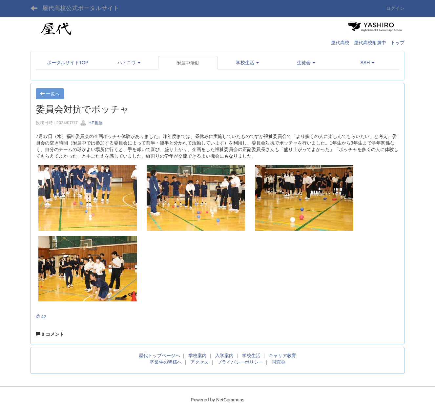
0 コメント (50, 334)
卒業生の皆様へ (166, 362)
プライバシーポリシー (240, 362)
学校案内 (197, 355)
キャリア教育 (282, 355)
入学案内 (224, 355)
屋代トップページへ (159, 355)
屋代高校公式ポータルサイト (80, 8)
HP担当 (91, 122)
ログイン (395, 8)
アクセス (199, 362)
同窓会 (278, 362)
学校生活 (251, 355)
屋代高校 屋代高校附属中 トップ (367, 42)
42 (41, 316)
